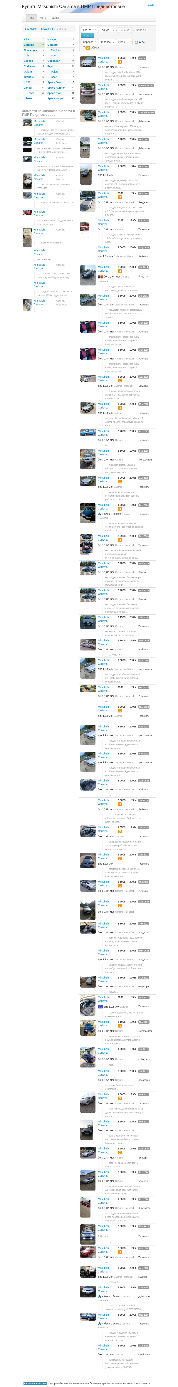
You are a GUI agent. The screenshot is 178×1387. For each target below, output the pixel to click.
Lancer (31, 93)
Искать (88, 35)
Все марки (31, 28)
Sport (54, 55)
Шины (55, 17)
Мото (43, 17)
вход (151, 4)
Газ (140, 42)
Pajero (54, 71)
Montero (56, 50)
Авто (31, 17)
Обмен (91, 48)
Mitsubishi (47, 28)
